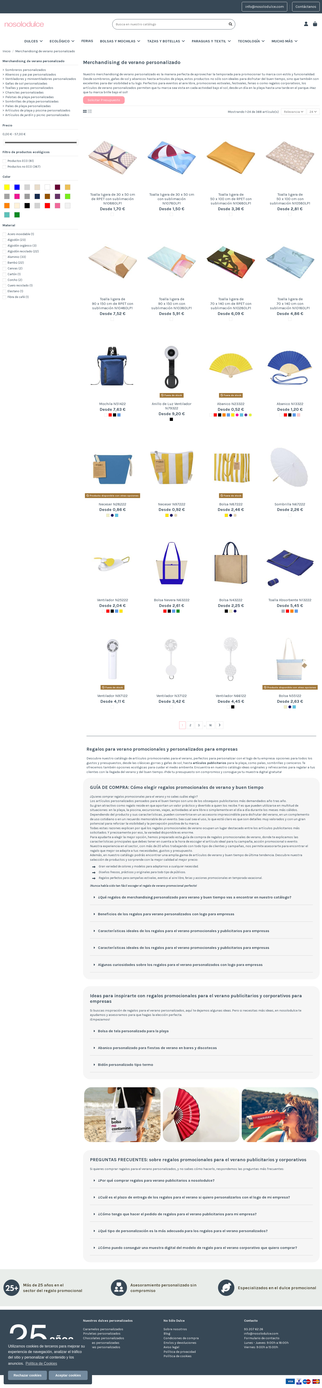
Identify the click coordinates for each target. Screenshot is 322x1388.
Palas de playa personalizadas (28, 106)
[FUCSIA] (237, 415)
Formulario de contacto (261, 1338)
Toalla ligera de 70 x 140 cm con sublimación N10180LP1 (290, 303)
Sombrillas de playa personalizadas (32, 101)
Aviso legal (171, 1347)
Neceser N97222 (171, 504)
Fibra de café (18, 297)
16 (210, 725)
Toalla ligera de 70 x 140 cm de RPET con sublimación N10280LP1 (230, 303)
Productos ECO (21, 161)
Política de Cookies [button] (41, 1363)
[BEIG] (175, 515)
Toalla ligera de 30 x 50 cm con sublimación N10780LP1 (171, 198)
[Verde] (178, 611)
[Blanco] (112, 214)
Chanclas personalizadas (24, 92)
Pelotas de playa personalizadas (29, 97)
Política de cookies (178, 1356)
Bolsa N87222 (231, 504)
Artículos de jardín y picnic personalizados (37, 115)
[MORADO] (245, 415)
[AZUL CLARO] (241, 415)
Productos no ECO (24, 166)
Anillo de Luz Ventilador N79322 (171, 406)
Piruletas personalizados (102, 1334)
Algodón (17, 240)
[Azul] (119, 415)
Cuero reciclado (20, 285)
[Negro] (114, 415)
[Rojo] (110, 415)
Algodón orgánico (22, 245)
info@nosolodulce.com (264, 6)
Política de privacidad (180, 1352)
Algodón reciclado (23, 251)
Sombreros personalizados (25, 70)
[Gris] (283, 611)
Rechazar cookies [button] (28, 1375)
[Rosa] (298, 415)
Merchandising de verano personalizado (33, 61)
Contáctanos (306, 6)
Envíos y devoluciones (180, 1343)
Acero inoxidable (21, 234)
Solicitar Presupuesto (104, 100)
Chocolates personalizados (103, 1338)
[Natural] (107, 515)
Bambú (16, 262)
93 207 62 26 (253, 1329)
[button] (120, 41)
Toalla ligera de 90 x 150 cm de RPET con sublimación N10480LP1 (112, 303)
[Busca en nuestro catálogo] (230, 24)
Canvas (15, 268)
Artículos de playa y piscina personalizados (37, 110)
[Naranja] (224, 415)
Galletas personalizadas (101, 1343)
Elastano (15, 291)
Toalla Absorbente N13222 (289, 600)
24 (313, 112)
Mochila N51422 (112, 404)
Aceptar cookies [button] (68, 1375)
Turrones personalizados (101, 1347)
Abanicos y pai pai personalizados (30, 74)
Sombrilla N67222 (290, 504)
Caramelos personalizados (103, 1329)
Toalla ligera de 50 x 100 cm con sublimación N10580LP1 (290, 198)
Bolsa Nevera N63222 (172, 600)
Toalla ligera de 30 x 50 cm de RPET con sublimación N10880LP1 (112, 198)
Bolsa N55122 (290, 696)
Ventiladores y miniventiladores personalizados (40, 79)
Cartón (14, 274)
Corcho (15, 280)
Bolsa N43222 (230, 600)
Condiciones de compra (181, 1338)
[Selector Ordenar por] (293, 111)
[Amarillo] (232, 415)
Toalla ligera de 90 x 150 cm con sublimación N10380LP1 (171, 303)
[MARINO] (112, 515)
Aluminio (17, 257)
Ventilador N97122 (112, 696)
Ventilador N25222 (112, 600)
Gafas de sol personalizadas (26, 83)
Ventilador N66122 (231, 696)
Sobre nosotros (175, 1329)
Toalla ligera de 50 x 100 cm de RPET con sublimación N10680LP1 (231, 198)
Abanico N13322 (290, 404)
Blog (167, 1334)
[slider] (4, 142)
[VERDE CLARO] (250, 415)
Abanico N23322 (230, 404)
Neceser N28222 (112, 504)
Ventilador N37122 (171, 696)
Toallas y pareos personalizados (29, 88)
